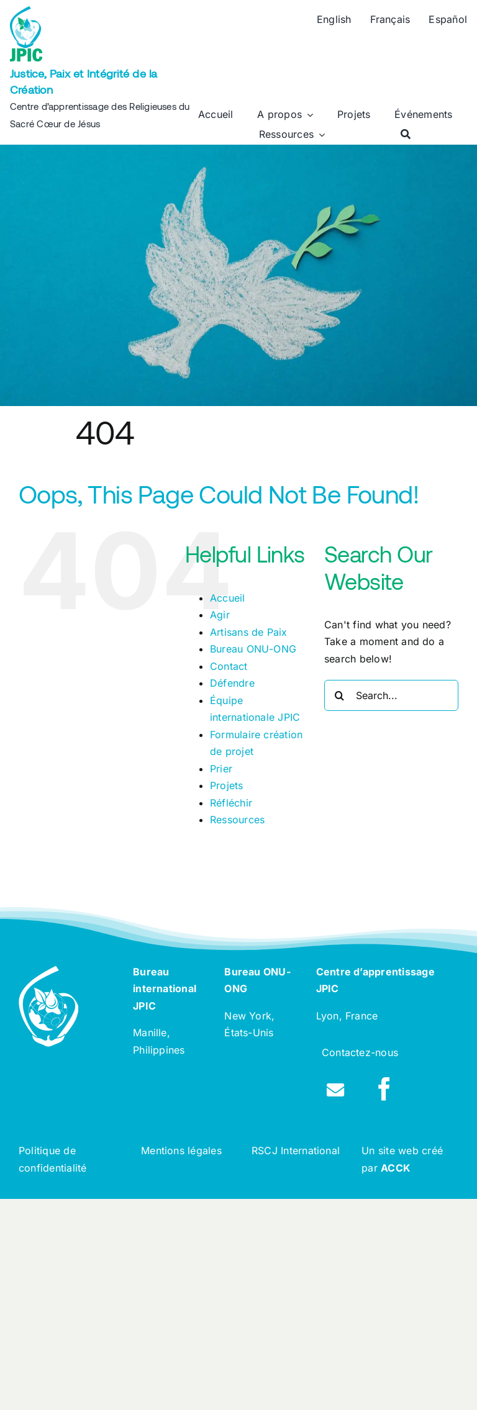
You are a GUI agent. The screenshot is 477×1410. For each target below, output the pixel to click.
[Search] (339, 695)
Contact (229, 666)
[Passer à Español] (448, 20)
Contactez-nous (360, 1052)
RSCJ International (296, 1150)
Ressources (237, 819)
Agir (220, 614)
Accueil (227, 598)
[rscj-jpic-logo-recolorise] (25, 11)
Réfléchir (231, 803)
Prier (221, 768)
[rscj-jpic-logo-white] (48, 971)
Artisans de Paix (249, 632)
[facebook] (384, 1089)
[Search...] (391, 695)
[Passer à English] (334, 20)
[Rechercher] (406, 135)
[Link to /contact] (335, 1090)
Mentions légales (181, 1150)
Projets (226, 785)
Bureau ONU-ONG (253, 649)
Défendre (232, 683)
